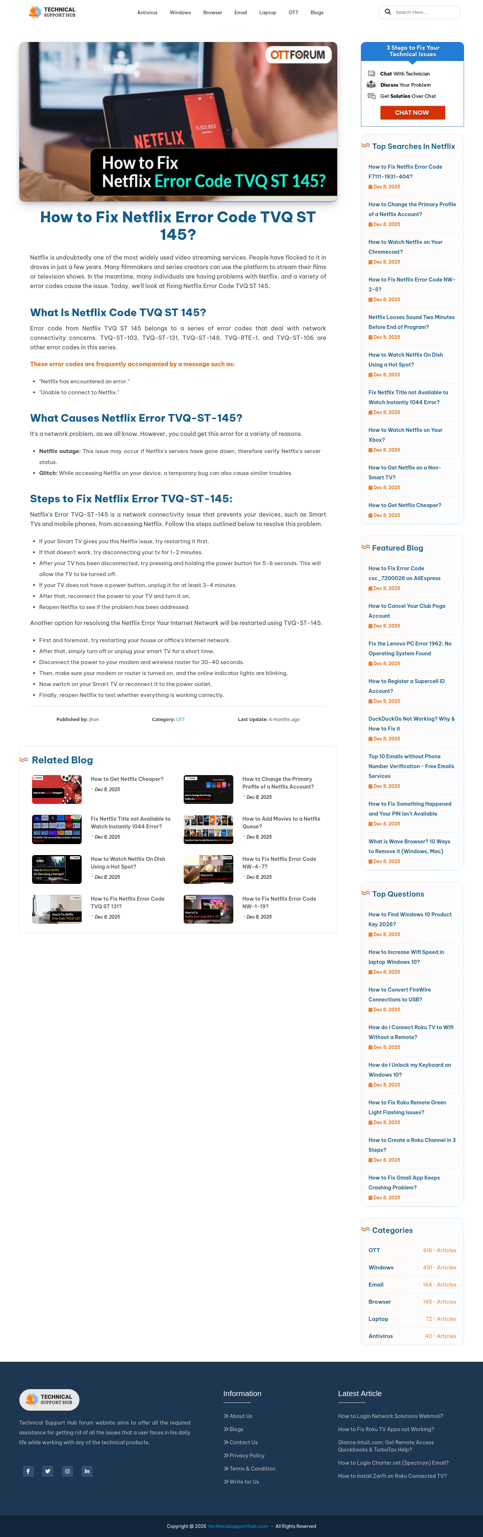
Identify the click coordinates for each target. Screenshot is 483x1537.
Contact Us (240, 1442)
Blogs (317, 12)
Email (240, 12)
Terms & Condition (249, 1468)
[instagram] (67, 1471)
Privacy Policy (244, 1455)
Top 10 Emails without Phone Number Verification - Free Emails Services (411, 766)
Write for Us (241, 1482)
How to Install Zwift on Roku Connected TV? (392, 1476)
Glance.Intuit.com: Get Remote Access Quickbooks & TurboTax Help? (386, 1446)
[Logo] (53, 12)
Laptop (268, 12)
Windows (180, 12)
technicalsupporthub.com (238, 1526)
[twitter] (47, 1471)
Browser (212, 12)
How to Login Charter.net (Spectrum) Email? (393, 1463)
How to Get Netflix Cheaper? (127, 779)
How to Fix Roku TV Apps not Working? (386, 1429)
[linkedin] (87, 1471)
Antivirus (147, 12)
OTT (294, 12)
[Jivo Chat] (412, 84)
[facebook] (28, 1471)
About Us (238, 1416)
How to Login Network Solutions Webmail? (391, 1416)
